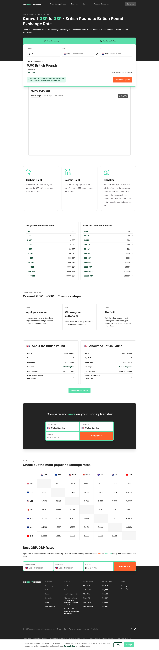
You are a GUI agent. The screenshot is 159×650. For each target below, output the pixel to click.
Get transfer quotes (122, 80)
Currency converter (127, 586)
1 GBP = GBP (31, 72)
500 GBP (29, 258)
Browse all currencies (79, 390)
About (66, 586)
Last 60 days (36, 96)
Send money (49, 586)
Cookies (86, 629)
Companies (48, 598)
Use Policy (95, 629)
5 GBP (28, 236)
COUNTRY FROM (52, 425)
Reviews (74, 4)
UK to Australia (88, 606)
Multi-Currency (50, 606)
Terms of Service (75, 629)
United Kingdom (68, 367)
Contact (66, 590)
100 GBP (29, 254)
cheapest (108, 554)
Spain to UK (86, 590)
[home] (32, 4)
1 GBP (28, 231)
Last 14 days (47, 96)
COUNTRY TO (85, 425)
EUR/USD (105, 602)
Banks (47, 602)
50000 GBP (30, 276)
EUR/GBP (105, 590)
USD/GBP (105, 598)
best (99, 554)
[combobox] (78, 54)
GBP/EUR (105, 586)
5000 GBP (30, 267)
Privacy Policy (62, 629)
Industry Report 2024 (71, 594)
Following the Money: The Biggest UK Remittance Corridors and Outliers (71, 601)
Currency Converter (101, 4)
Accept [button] (129, 645)
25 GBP (29, 245)
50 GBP (29, 249)
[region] (51, 253)
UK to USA (86, 594)
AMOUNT (29, 49)
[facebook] (127, 629)
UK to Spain (86, 586)
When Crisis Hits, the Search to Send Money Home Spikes (71, 611)
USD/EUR (105, 606)
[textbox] (74, 54)
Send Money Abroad (58, 4)
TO (100, 49)
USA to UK (86, 598)
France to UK (87, 602)
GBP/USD (105, 594)
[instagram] (131, 629)
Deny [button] (118, 645)
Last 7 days (58, 96)
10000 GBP (30, 271)
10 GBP (29, 240)
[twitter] (135, 629)
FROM (63, 49)
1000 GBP (30, 263)
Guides (85, 4)
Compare (130, 4)
